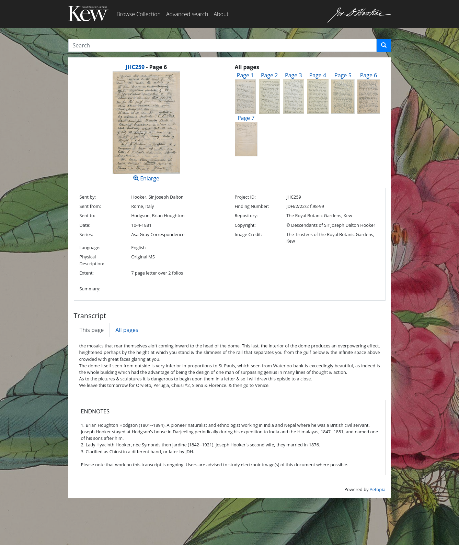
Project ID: (244, 197)
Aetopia (378, 489)
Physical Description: (92, 260)
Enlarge (146, 126)
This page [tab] (92, 330)
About (221, 14)
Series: (86, 234)
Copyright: (244, 225)
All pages (126, 330)
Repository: (245, 215)
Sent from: (90, 206)
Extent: (87, 273)
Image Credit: (248, 234)
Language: (90, 247)
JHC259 (135, 67)
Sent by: (88, 197)
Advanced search (187, 14)
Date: (85, 225)
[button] (384, 45)
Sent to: (87, 215)
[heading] (146, 67)
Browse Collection (139, 14)
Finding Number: (251, 206)
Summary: (90, 289)
